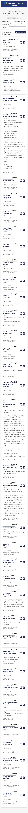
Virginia (15, 21)
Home (3, 21)
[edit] (24, 42)
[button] (10, 41)
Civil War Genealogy (8, 22)
